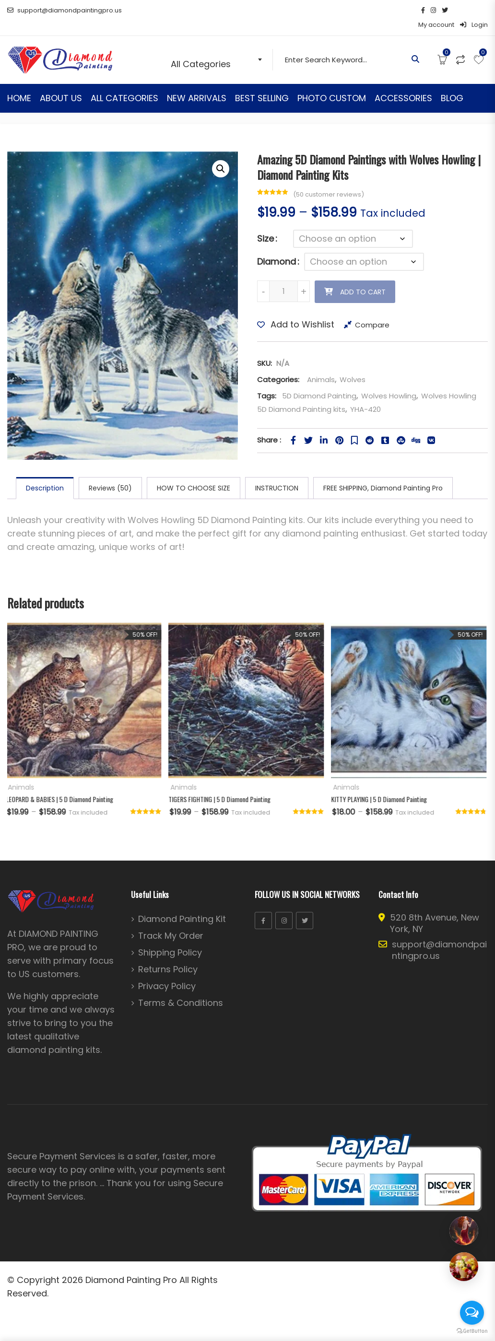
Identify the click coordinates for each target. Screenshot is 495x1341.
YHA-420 (365, 395)
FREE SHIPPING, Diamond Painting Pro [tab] (383, 473)
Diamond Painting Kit (182, 904)
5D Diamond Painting (319, 381)
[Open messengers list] (472, 1313)
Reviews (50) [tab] (110, 473)
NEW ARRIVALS (196, 84)
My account (436, 10)
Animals (320, 365)
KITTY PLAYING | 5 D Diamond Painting (380, 785)
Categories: (278, 365)
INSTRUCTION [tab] (276, 473)
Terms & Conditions (180, 988)
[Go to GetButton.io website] (472, 1331)
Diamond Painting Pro (131, 1265)
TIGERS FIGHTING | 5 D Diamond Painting (221, 785)
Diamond (276, 247)
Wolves (352, 365)
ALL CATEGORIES (124, 84)
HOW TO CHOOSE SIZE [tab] (193, 473)
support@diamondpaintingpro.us (64, 10)
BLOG (452, 84)
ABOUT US (61, 84)
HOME (19, 84)
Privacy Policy (167, 972)
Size (265, 224)
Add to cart (363, 277)
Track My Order (170, 921)
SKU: (264, 349)
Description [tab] (45, 473)
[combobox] (218, 45)
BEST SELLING (262, 84)
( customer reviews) (328, 180)
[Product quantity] (283, 277)
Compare (372, 310)
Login (474, 10)
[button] (220, 154)
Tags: (266, 381)
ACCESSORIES (403, 84)
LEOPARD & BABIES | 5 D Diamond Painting (61, 785)
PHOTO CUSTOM (331, 84)
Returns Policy (168, 955)
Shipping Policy (170, 938)
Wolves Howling (388, 381)
